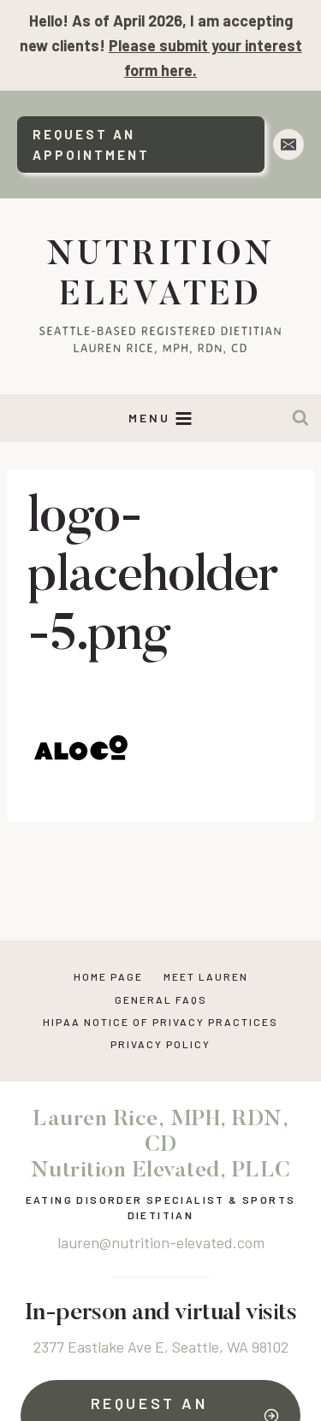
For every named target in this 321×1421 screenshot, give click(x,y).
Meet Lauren (205, 976)
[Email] (288, 144)
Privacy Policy (160, 1044)
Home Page (108, 976)
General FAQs (161, 999)
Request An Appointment (91, 144)
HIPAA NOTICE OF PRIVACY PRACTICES (160, 1022)
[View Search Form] (300, 418)
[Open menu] (160, 418)
